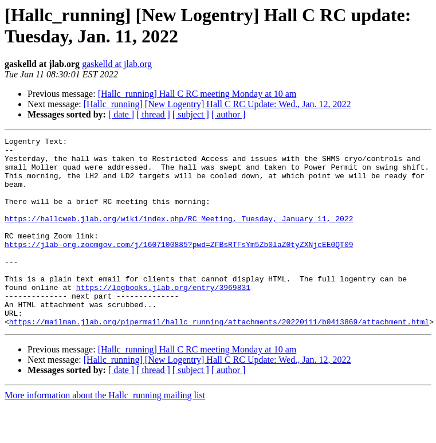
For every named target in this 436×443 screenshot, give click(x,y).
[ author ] (228, 114)
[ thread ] (153, 114)
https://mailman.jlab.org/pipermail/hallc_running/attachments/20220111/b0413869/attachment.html (219, 359)
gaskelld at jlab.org (117, 64)
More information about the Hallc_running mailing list (105, 433)
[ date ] (121, 114)
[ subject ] (190, 114)
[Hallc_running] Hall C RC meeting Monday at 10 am (197, 94)
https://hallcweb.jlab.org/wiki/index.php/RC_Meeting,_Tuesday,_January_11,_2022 (179, 235)
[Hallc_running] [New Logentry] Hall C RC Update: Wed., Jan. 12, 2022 (217, 104)
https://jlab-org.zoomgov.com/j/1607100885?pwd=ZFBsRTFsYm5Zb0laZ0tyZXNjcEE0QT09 (179, 266)
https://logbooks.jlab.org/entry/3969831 (163, 318)
